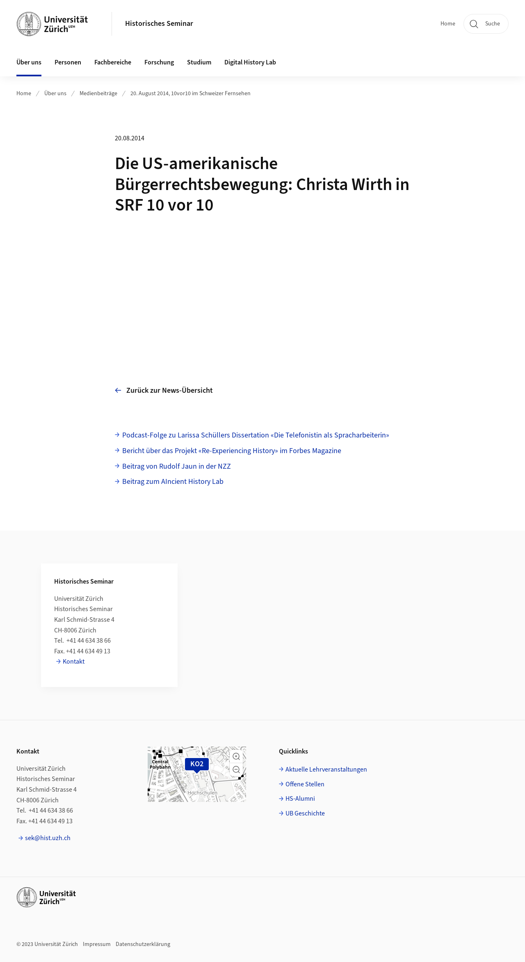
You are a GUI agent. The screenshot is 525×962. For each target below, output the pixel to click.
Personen (68, 62)
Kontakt (73, 661)
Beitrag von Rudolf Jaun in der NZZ (176, 466)
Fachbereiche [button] (112, 62)
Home (448, 24)
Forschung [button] (159, 62)
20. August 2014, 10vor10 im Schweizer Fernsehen (190, 93)
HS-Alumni (300, 798)
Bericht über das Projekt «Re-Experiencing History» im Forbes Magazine (231, 451)
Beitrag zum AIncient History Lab (173, 481)
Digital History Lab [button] (250, 62)
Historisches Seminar (159, 23)
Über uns (55, 93)
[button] (236, 756)
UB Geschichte (305, 813)
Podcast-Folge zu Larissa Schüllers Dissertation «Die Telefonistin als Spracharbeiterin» (255, 435)
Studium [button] (199, 62)
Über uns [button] (28, 62)
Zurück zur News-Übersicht (164, 390)
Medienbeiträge (98, 93)
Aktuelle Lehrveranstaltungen (326, 769)
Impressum (97, 944)
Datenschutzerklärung (143, 944)
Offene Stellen (304, 784)
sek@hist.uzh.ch (48, 838)
